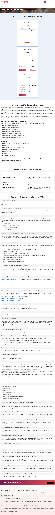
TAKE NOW (27, 42)
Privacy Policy (28, 490)
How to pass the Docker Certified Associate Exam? (13, 380)
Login (48, 1)
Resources (12, 4)
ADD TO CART (22, 69)
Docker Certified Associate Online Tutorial (11, 279)
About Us (18, 490)
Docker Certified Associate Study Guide (10, 300)
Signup (52, 1)
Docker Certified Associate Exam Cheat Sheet (12, 298)
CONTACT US (50, 482)
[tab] (27, 200)
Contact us (27, 492)
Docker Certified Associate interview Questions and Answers (15, 273)
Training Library (5, 4)
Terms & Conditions (34, 490)
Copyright (22, 490)
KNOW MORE (33, 69)
